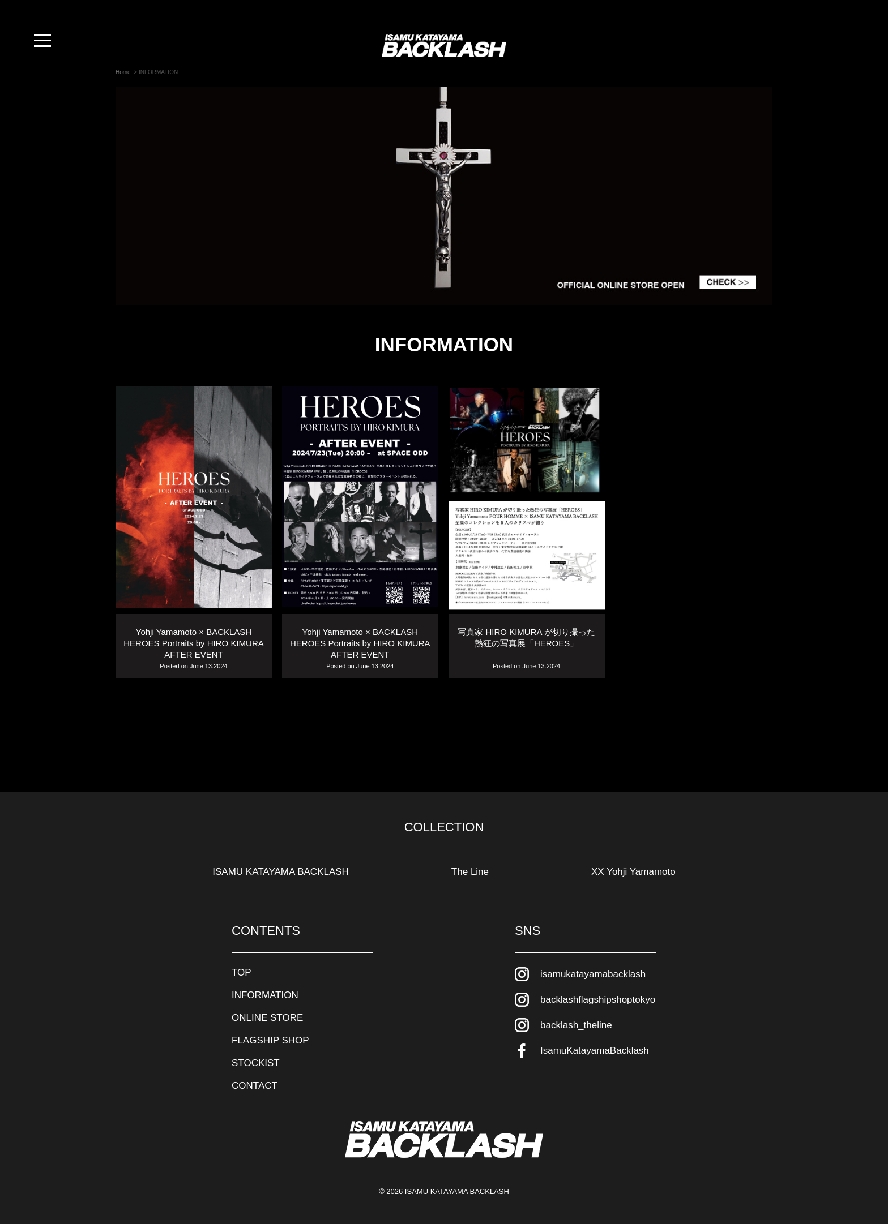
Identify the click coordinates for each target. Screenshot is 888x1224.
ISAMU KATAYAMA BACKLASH (280, 871)
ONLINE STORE (267, 1017)
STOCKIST (256, 1063)
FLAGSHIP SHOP (270, 1040)
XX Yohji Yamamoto (633, 871)
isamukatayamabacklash (593, 974)
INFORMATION (265, 995)
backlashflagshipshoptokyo (597, 999)
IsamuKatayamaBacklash (594, 1050)
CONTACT (255, 1085)
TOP (241, 972)
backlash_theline (576, 1025)
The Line (470, 871)
